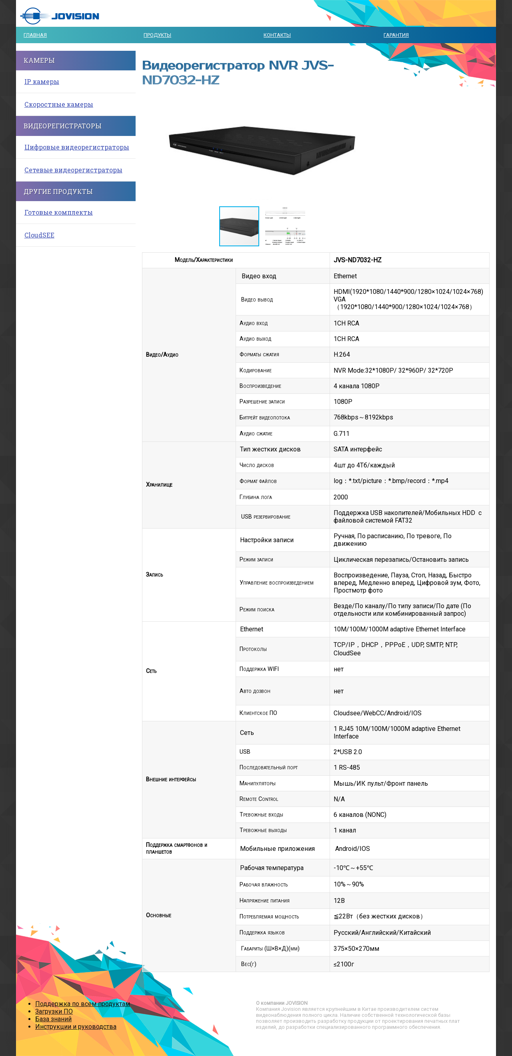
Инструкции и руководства (75, 1026)
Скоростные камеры (58, 104)
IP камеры (41, 81)
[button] (374, 148)
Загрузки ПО (54, 1011)
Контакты (277, 35)
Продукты (157, 35)
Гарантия (396, 35)
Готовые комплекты (58, 212)
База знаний (53, 1019)
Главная (35, 35)
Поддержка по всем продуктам (82, 1004)
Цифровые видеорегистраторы (76, 147)
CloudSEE (39, 235)
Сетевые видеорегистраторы (73, 170)
